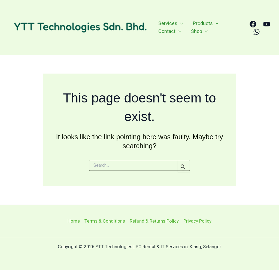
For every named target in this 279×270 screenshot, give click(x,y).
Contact (169, 31)
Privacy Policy (197, 221)
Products (206, 24)
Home (74, 221)
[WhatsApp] (256, 31)
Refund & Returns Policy (154, 221)
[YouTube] (266, 24)
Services (170, 24)
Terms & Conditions (104, 221)
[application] (180, 24)
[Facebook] (253, 24)
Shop (199, 31)
